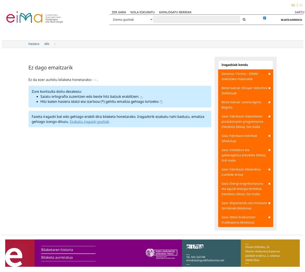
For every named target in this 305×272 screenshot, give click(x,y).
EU (293, 5)
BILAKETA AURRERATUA (290, 19)
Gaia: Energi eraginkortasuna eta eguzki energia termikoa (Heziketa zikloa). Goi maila (246, 188)
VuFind (18, 14)
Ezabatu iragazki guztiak (89, 121)
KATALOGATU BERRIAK (175, 12)
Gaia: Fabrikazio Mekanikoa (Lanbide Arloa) (246, 172)
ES (301, 5)
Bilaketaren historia (57, 249)
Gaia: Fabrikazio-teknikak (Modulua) (246, 138)
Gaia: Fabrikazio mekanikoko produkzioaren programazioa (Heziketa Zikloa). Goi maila (246, 121)
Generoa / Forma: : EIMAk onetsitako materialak (246, 76)
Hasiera (34, 44)
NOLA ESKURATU (142, 12)
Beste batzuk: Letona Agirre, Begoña (246, 104)
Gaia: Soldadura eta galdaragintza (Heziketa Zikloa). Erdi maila (246, 154)
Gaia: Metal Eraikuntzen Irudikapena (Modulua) (246, 219)
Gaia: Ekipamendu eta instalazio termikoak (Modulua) (246, 205)
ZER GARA (119, 12)
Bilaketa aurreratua (57, 257)
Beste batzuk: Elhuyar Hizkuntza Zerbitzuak (246, 90)
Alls (46, 44)
